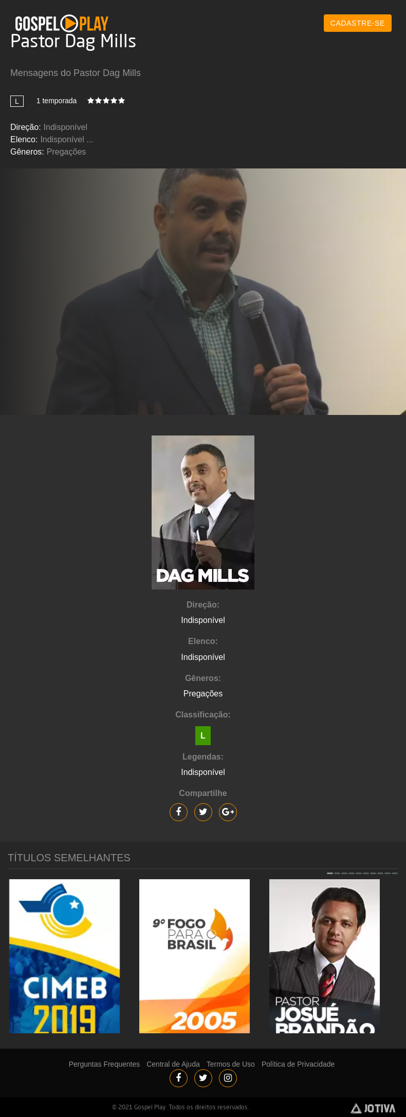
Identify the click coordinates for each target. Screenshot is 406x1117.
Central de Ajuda (173, 1064)
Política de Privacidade (298, 1064)
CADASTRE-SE (357, 23)
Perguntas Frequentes (104, 1064)
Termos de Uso (231, 1064)
